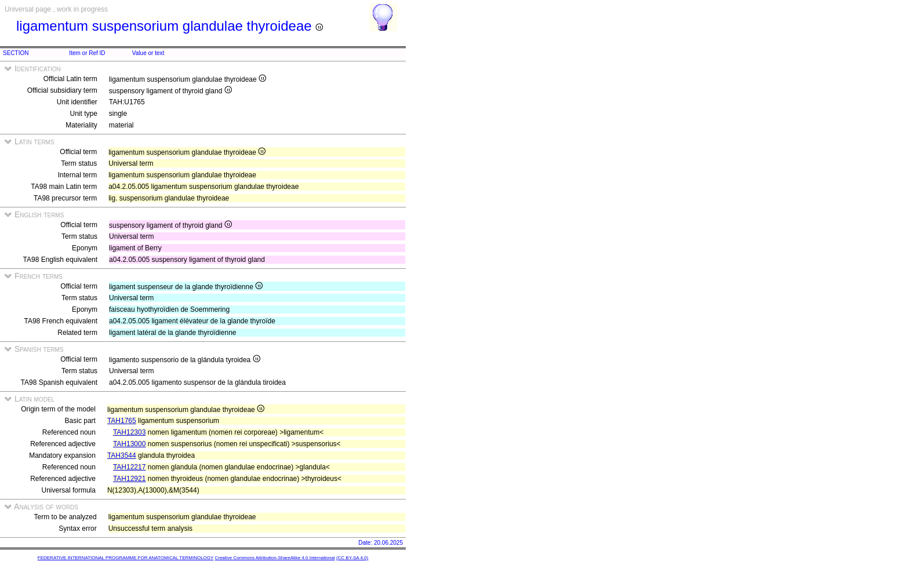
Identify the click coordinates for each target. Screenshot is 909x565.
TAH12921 (129, 479)
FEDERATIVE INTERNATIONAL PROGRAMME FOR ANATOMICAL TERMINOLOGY (125, 557)
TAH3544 (121, 455)
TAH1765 (121, 421)
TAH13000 (129, 444)
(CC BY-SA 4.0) (352, 557)
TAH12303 (129, 432)
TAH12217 (129, 467)
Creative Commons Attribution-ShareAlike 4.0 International (274, 557)
